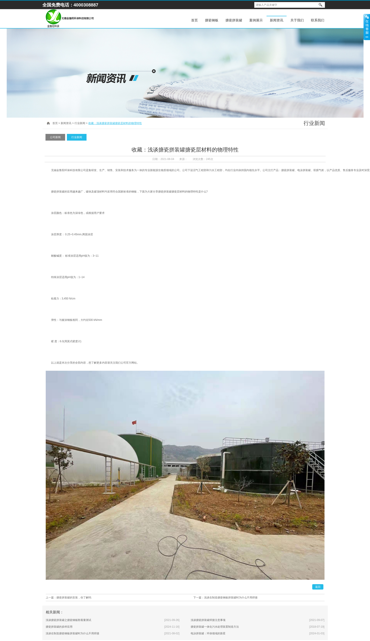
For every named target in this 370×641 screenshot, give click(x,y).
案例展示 (256, 20)
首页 (194, 20)
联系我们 (317, 20)
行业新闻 (79, 123)
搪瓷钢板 (211, 20)
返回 (317, 586)
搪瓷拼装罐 (233, 20)
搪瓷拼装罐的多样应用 (59, 626)
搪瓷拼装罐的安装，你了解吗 (73, 597)
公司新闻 (55, 137)
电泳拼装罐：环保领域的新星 (208, 633)
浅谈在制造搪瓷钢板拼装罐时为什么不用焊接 (231, 597)
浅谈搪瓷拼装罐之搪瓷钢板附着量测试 (68, 620)
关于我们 (297, 20)
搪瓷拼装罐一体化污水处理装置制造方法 (215, 626)
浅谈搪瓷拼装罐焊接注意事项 (208, 620)
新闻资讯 (276, 20)
